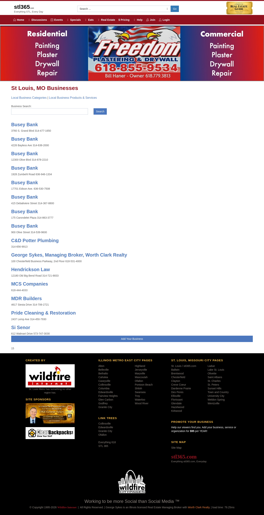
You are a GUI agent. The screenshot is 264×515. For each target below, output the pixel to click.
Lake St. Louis (216, 369)
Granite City (105, 407)
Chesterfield (178, 377)
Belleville (103, 369)
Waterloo (140, 399)
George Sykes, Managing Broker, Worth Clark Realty (69, 255)
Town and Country (218, 392)
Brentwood (177, 373)
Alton (101, 365)
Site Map (176, 447)
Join (150, 19)
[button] (123, 9)
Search (100, 111)
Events (56, 19)
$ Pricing (124, 19)
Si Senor (20, 327)
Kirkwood (176, 410)
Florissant (177, 399)
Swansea (140, 392)
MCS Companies (29, 283)
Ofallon (139, 380)
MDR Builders (26, 298)
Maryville (140, 373)
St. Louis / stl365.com (183, 365)
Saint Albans (215, 377)
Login (164, 19)
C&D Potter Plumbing (35, 240)
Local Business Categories (28, 97)
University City (216, 395)
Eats (89, 19)
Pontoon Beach (144, 384)
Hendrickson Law (30, 269)
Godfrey (103, 403)
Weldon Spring (216, 399)
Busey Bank (24, 124)
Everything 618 (107, 442)
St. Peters (213, 384)
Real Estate (106, 19)
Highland (140, 365)
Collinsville (104, 384)
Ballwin (175, 369)
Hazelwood (177, 407)
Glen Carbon (105, 399)
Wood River (141, 403)
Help (138, 19)
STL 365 (103, 446)
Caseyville (104, 380)
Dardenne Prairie (181, 388)
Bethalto (103, 373)
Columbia (103, 388)
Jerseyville (141, 369)
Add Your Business (132, 338)
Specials (73, 19)
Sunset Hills (214, 388)
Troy (137, 395)
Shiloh (138, 388)
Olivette (212, 373)
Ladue (211, 365)
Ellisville (176, 395)
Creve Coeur (178, 384)
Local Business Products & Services (73, 97)
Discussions (37, 19)
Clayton (175, 380)
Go (175, 8)
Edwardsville (105, 392)
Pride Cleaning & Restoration (43, 312)
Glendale (176, 403)
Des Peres (177, 392)
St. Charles (214, 380)
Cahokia (103, 377)
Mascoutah (141, 377)
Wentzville (214, 403)
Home (18, 19)
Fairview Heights (108, 395)
